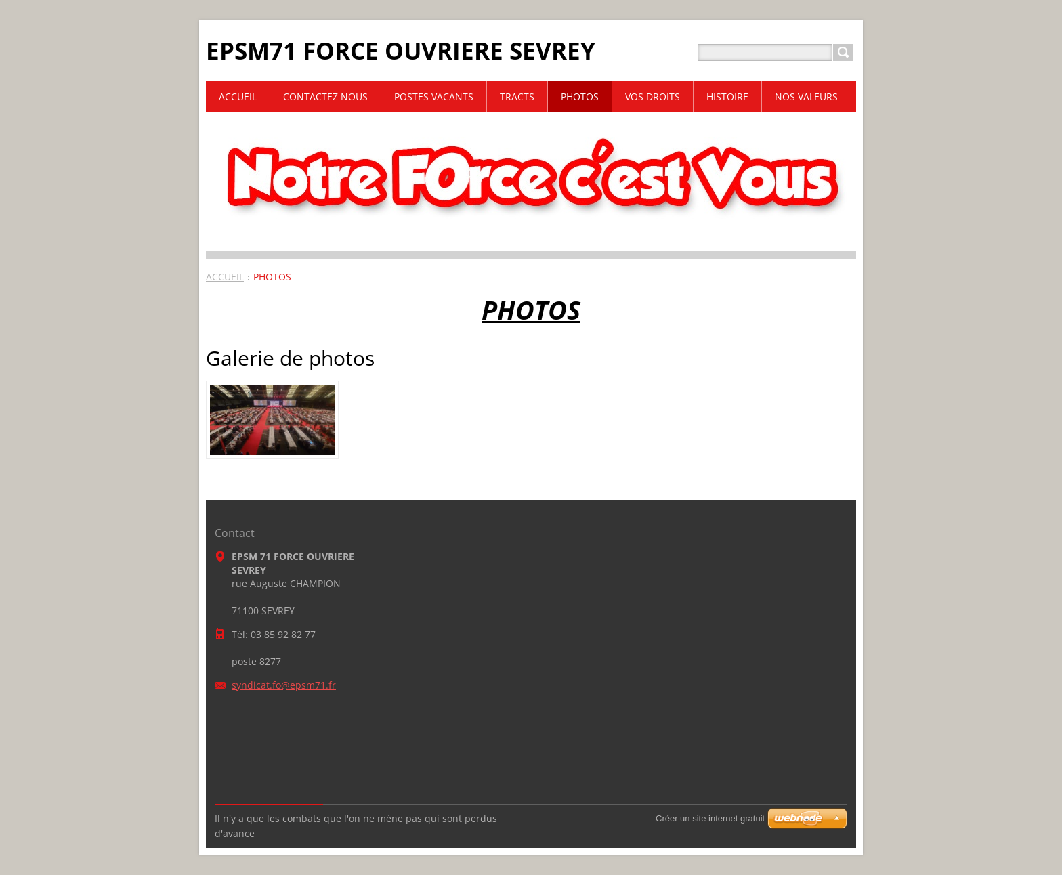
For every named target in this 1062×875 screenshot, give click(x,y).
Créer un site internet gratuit (710, 818)
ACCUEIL (225, 276)
